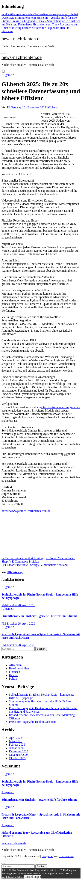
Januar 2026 (16, 748)
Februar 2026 (17, 744)
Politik (13, 678)
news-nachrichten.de (21, 38)
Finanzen (14, 671)
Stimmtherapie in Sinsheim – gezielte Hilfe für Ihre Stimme (39, 616)
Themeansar (66, 856)
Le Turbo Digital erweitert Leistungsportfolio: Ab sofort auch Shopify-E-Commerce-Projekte (38, 560)
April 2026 (15, 737)
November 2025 (18, 754)
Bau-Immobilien (19, 668)
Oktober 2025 (17, 758)
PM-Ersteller (9, 605)
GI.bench (53, 107)
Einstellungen (33, 876)
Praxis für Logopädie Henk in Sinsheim (33, 721)
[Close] (2, 863)
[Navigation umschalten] (2, 53)
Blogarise (47, 856)
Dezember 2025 (18, 751)
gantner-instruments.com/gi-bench (59, 407)
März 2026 (15, 741)
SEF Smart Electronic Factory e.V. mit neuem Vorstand (34, 564)
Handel (13, 675)
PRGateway (14, 107)
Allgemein (7, 75)
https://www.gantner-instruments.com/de (25, 510)
